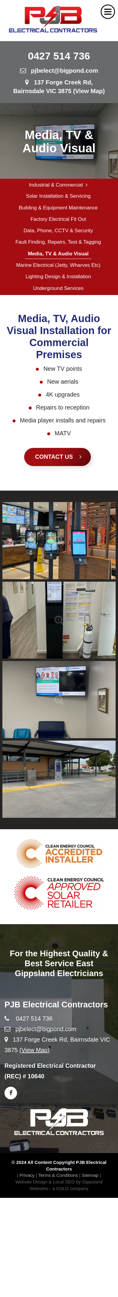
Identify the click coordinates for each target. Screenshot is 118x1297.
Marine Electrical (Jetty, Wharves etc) (58, 265)
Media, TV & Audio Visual (58, 254)
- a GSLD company (69, 1188)
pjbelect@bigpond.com (59, 70)
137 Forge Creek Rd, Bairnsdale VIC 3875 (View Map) (59, 86)
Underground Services (58, 288)
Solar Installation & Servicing (58, 196)
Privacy (27, 1175)
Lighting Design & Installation (58, 276)
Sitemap (90, 1175)
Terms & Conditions (58, 1175)
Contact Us (58, 456)
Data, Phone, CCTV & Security (58, 230)
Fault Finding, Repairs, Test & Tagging (58, 242)
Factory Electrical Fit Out (58, 219)
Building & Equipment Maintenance (58, 208)
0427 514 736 (59, 56)
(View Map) (34, 1050)
